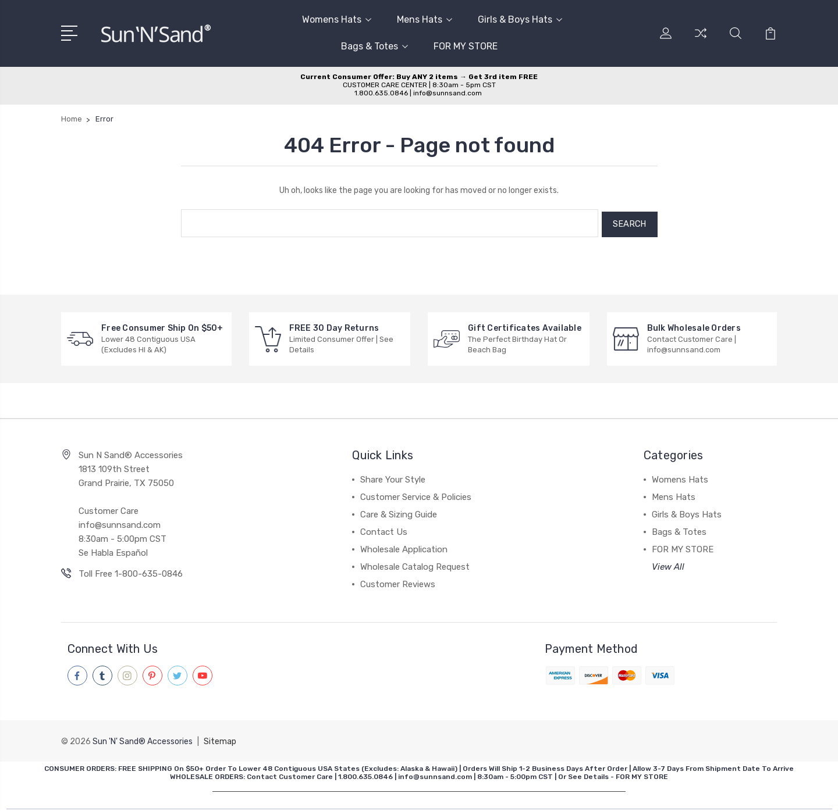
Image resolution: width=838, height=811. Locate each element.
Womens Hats (336, 19)
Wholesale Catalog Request (415, 564)
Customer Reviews (397, 582)
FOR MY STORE (466, 46)
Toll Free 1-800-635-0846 (131, 571)
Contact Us (383, 529)
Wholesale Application (404, 547)
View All (668, 564)
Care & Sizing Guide (398, 512)
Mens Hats (424, 19)
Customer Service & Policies (415, 495)
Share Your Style (392, 477)
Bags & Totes (374, 46)
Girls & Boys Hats (520, 19)
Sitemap (220, 738)
